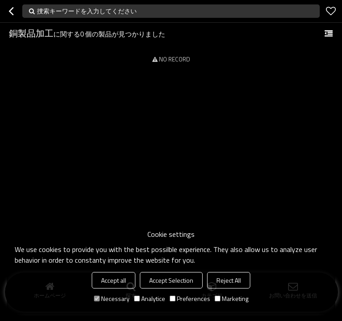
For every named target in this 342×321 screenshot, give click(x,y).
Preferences (190, 298)
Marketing (231, 298)
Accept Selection (171, 280)
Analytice (149, 298)
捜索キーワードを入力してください (87, 11)
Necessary (112, 298)
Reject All (228, 280)
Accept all (113, 280)
